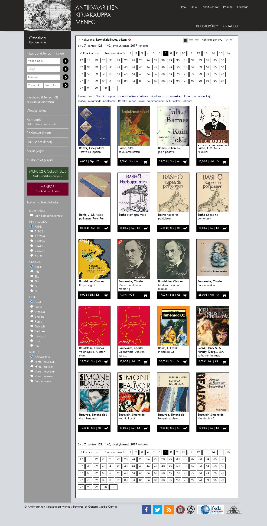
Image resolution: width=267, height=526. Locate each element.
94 (207, 81)
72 (192, 74)
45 (140, 67)
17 (81, 60)
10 (183, 53)
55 (215, 67)
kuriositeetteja (174, 96)
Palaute (227, 7)
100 (104, 88)
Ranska (122, 101)
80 (103, 81)
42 (118, 67)
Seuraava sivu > (114, 53)
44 (133, 67)
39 (96, 67)
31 (185, 60)
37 (81, 67)
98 (88, 88)
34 (207, 60)
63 (125, 74)
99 (96, 88)
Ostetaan (242, 7)
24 (133, 60)
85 (140, 81)
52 (192, 67)
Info (183, 7)
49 (170, 67)
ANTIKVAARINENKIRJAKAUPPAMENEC (97, 15)
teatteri (177, 101)
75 (215, 74)
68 (163, 74)
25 (140, 60)
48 (163, 67)
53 (200, 67)
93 (200, 81)
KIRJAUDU (230, 26)
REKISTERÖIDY (207, 26)
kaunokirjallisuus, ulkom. (111, 39)
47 (155, 67)
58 (88, 74)
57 (81, 74)
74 (207, 74)
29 (170, 60)
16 (228, 53)
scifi (168, 101)
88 (163, 81)
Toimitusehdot (209, 7)
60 (103, 74)
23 (125, 60)
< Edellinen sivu (90, 53)
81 (111, 81)
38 (88, 67)
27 (155, 60)
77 (81, 81)
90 (177, 81)
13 (205, 53)
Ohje (193, 7)
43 (125, 67)
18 (88, 60)
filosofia (100, 96)
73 (200, 74)
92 (192, 81)
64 (133, 74)
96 (222, 81)
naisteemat (109, 101)
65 (140, 74)
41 (111, 67)
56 (222, 67)
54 (207, 67)
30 (177, 60)
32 (192, 60)
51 (185, 67)
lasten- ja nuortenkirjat (198, 96)
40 (103, 67)
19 (96, 60)
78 (88, 81)
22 (118, 60)
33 (200, 60)
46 (148, 67)
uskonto (187, 101)
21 (111, 60)
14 (213, 53)
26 (148, 60)
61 (111, 74)
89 (170, 81)
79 (96, 81)
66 (148, 74)
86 (148, 81)
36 (222, 60)
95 (215, 81)
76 (222, 74)
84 (133, 81)
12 (198, 53)
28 (163, 60)
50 (177, 67)
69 (170, 74)
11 (190, 53)
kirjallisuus (157, 96)
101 (113, 88)
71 (185, 74)
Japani (111, 96)
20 (103, 60)
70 (177, 74)
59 (96, 74)
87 (155, 81)
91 (185, 81)
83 (125, 81)
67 (155, 74)
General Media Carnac (102, 506)
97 (81, 88)
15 (220, 53)
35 (215, 60)
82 (118, 81)
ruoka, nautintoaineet (150, 101)
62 (118, 74)
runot (132, 101)
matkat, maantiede (89, 101)
